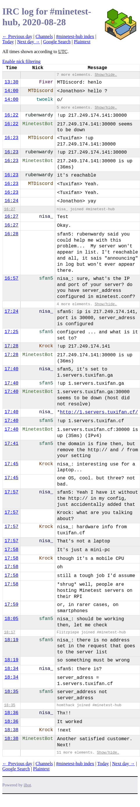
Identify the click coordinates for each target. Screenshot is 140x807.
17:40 (11, 369)
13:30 (11, 82)
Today (8, 41)
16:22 (11, 115)
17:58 (11, 549)
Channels (44, 36)
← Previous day (17, 36)
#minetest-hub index (75, 36)
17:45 (11, 464)
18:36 (11, 713)
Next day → (28, 41)
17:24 (11, 311)
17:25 (11, 332)
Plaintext (82, 41)
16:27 (9, 209)
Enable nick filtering (21, 61)
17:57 (11, 492)
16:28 (11, 234)
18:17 (9, 632)
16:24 (11, 201)
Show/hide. (106, 75)
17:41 (11, 443)
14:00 (11, 91)
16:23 (11, 138)
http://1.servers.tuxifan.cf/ (99, 412)
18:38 (11, 730)
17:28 (11, 346)
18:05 (11, 618)
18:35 (11, 691)
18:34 (11, 668)
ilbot (27, 785)
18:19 (11, 640)
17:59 (11, 604)
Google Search (57, 41)
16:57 (11, 278)
